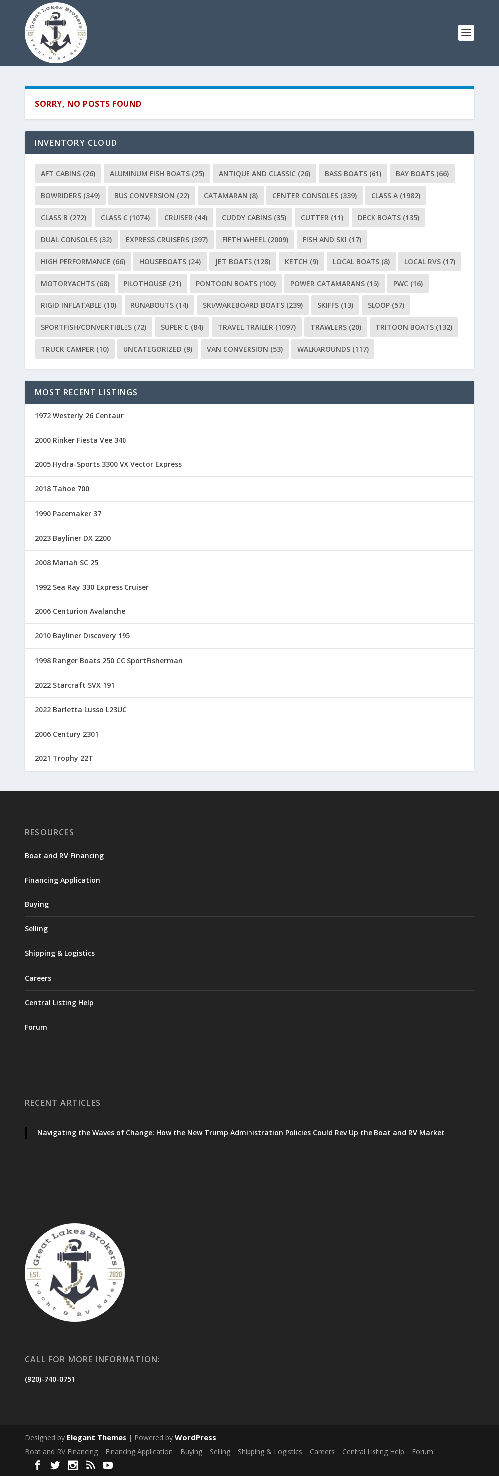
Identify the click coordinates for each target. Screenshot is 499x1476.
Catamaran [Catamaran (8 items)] (231, 195)
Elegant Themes (96, 1437)
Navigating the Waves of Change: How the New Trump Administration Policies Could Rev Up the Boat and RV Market (241, 1132)
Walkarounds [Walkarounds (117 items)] (333, 349)
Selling (36, 928)
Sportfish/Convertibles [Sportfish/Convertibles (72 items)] (93, 327)
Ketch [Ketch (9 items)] (301, 261)
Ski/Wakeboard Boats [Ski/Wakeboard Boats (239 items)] (253, 305)
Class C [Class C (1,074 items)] (125, 217)
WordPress (195, 1437)
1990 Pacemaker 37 (68, 513)
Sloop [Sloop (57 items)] (386, 305)
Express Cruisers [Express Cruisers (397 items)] (167, 239)
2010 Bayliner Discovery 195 (82, 635)
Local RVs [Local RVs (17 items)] (429, 261)
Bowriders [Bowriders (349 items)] (70, 195)
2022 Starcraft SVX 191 (75, 685)
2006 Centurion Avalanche (80, 611)
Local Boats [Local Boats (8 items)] (361, 261)
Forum (36, 1027)
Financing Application (62, 880)
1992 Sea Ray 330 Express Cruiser (92, 586)
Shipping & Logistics (60, 953)
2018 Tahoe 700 (62, 488)
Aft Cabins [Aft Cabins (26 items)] (68, 173)
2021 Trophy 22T (64, 758)
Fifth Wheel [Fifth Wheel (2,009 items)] (255, 239)
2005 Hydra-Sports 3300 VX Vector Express (108, 464)
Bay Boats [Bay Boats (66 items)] (422, 173)
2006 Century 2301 (67, 733)
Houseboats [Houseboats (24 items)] (170, 261)
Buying (37, 904)
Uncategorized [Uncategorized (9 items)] (157, 349)
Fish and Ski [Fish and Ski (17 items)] (332, 239)
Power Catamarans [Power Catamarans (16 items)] (334, 283)
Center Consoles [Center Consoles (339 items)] (314, 195)
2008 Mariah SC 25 (66, 562)
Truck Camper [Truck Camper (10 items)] (75, 349)
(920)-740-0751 (50, 1379)
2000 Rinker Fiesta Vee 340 (80, 439)
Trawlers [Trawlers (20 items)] (335, 327)
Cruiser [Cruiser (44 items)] (185, 217)
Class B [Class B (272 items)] (63, 217)
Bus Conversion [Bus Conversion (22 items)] (151, 195)
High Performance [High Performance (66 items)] (83, 261)
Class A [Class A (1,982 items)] (395, 195)
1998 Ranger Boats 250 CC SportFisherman (109, 660)
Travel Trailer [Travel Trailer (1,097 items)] (257, 327)
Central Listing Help (59, 1002)
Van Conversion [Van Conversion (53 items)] (245, 349)
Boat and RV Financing (64, 855)
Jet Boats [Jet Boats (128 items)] (242, 261)
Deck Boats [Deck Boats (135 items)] (388, 217)
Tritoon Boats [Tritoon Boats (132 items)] (413, 327)
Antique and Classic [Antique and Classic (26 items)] (264, 173)
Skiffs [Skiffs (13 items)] (335, 305)
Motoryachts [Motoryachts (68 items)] (75, 283)
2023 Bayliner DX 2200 (73, 538)
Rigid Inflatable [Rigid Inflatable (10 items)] (78, 305)
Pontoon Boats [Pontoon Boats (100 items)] (236, 283)
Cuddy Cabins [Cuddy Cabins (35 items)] (254, 217)
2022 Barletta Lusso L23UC (80, 709)
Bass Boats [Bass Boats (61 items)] (353, 173)
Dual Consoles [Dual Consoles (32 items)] (76, 239)
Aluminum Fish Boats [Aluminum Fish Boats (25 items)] (157, 173)
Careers (38, 978)
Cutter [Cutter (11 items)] (322, 217)
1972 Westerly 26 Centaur (79, 415)
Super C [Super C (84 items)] (182, 327)
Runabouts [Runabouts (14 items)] (159, 305)
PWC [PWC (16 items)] (408, 283)
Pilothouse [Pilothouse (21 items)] (152, 283)
